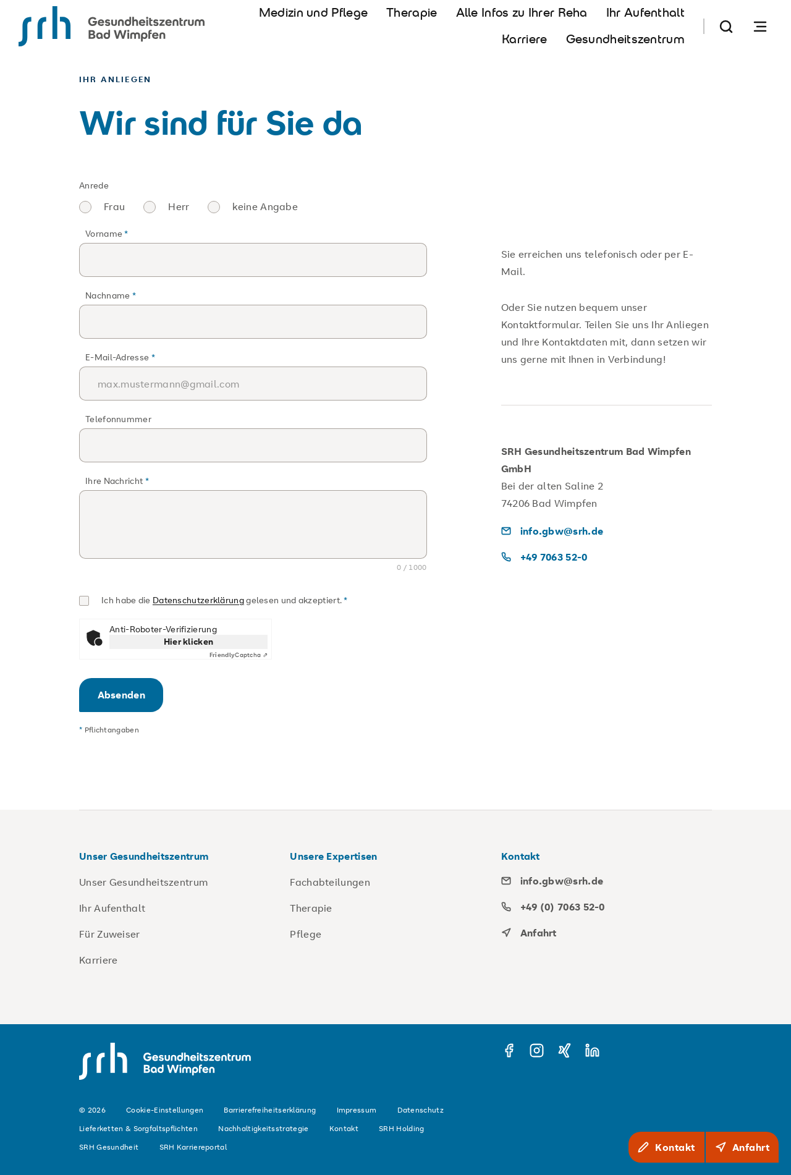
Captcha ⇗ (238, 655)
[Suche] (726, 26)
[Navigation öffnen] (760, 26)
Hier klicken (189, 641)
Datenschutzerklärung (198, 600)
